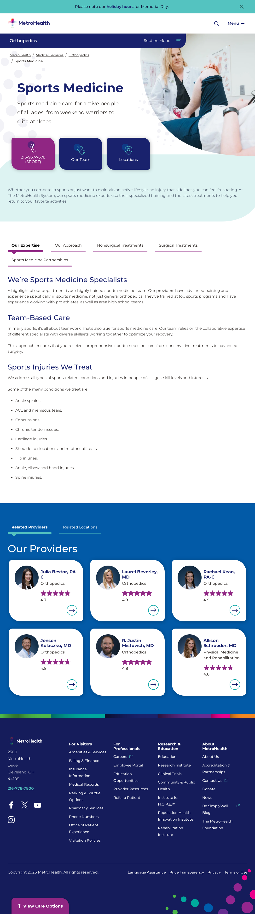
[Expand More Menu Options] (236, 23)
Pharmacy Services (86, 808)
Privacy (214, 872)
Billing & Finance (84, 760)
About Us (210, 756)
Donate (209, 789)
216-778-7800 (21, 788)
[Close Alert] (241, 7)
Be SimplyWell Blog (215, 809)
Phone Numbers (84, 816)
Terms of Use (235, 872)
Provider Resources (130, 789)
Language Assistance (147, 872)
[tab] (25, 247)
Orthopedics (79, 55)
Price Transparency (186, 872)
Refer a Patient (126, 797)
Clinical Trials (169, 774)
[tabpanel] (127, 378)
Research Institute (174, 765)
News (207, 797)
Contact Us (212, 780)
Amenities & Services (87, 752)
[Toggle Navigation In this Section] (93, 41)
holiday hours (120, 6)
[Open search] (216, 23)
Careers (120, 756)
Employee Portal (128, 765)
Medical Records (84, 784)
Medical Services (50, 55)
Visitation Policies (84, 840)
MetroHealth (20, 55)
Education (167, 756)
